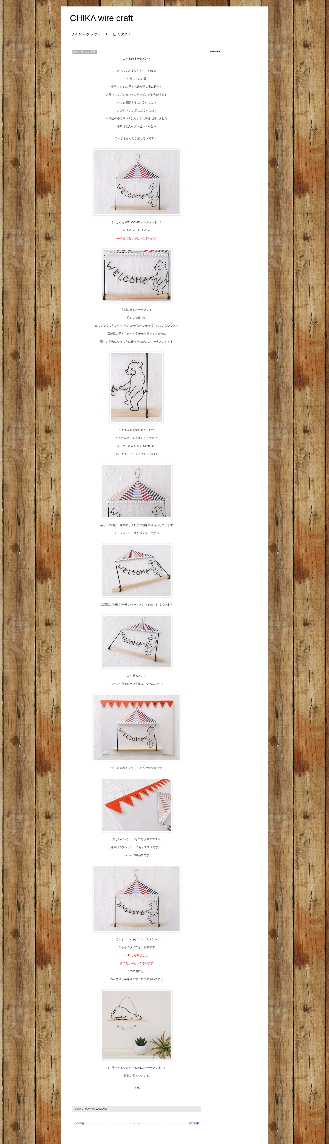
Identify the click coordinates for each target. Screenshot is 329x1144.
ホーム (136, 1123)
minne (136, 1087)
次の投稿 (79, 1123)
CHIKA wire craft (101, 18)
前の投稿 (194, 1123)
